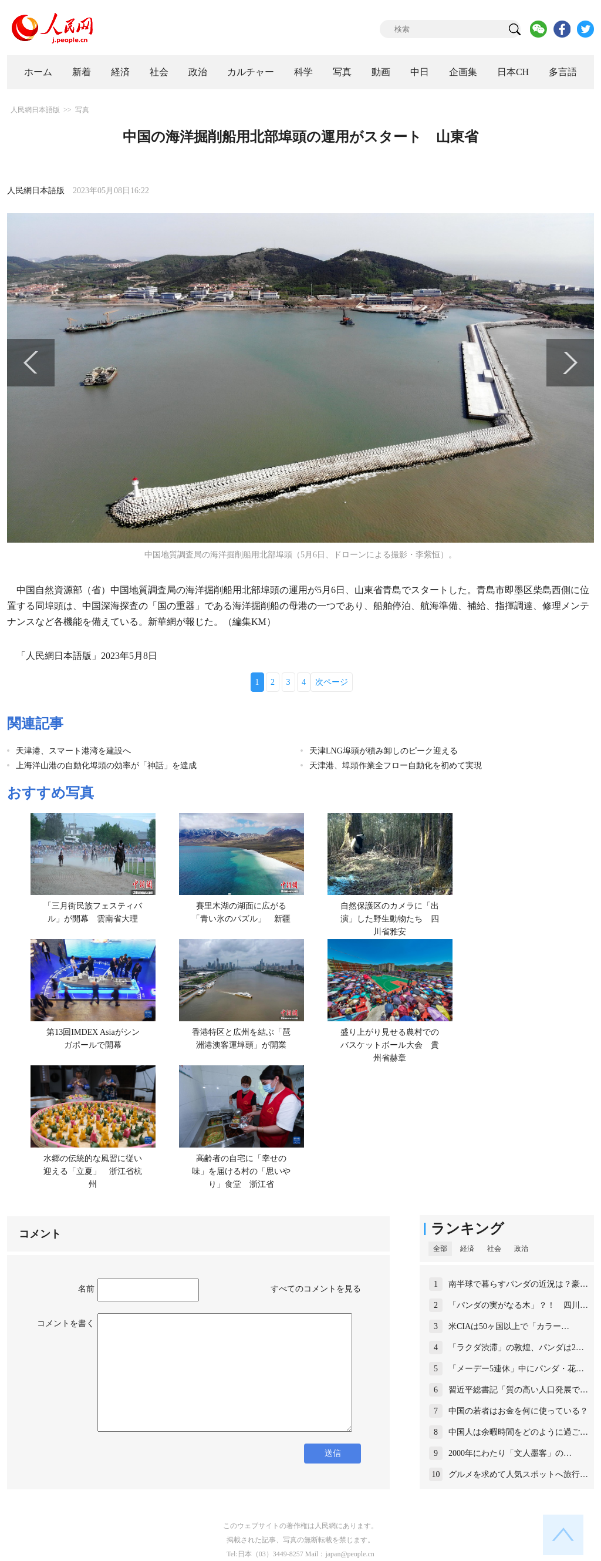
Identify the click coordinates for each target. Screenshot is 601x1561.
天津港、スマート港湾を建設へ (73, 750)
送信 (333, 1453)
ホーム (38, 72)
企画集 (463, 72)
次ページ (331, 682)
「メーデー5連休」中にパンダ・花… (516, 1368)
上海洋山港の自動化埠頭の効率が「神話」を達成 (106, 765)
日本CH (513, 72)
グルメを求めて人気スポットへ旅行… (518, 1474)
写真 (342, 72)
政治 (197, 72)
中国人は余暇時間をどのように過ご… (518, 1432)
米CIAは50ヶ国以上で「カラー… (508, 1326)
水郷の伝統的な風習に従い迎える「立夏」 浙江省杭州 (92, 1171)
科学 (303, 72)
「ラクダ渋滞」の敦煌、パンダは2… (516, 1347)
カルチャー (250, 72)
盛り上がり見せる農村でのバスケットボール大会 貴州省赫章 (389, 1045)
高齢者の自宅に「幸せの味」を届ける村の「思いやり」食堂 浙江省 (241, 1171)
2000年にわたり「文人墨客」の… (510, 1453)
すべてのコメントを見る (316, 1288)
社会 (159, 72)
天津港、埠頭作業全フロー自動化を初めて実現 (395, 765)
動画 (381, 72)
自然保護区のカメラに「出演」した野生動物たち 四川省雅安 (389, 918)
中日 (419, 72)
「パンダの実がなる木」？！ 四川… (518, 1305)
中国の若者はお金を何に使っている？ (518, 1411)
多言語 (563, 72)
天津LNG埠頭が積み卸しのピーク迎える (383, 750)
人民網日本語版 (35, 110)
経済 (120, 72)
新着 (81, 72)
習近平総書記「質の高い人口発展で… (518, 1389)
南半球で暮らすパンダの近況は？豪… (518, 1284)
